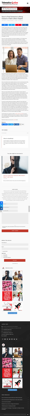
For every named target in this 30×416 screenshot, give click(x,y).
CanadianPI (5, 335)
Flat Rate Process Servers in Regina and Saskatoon (10, 403)
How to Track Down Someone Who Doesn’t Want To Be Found (12, 397)
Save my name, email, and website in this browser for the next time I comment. (13, 227)
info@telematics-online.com (8, 332)
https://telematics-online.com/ (8, 334)
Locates (16, 20)
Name (3, 246)
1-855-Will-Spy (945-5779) (7, 329)
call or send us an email (19, 113)
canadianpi (11, 20)
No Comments (20, 20)
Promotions (5, 256)
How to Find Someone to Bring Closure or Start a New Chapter (12, 399)
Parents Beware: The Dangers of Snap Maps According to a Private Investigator (13, 409)
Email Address (4, 242)
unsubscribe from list (15, 263)
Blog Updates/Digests (7, 257)
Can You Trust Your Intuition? (6, 401)
